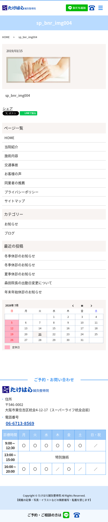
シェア (8, 108)
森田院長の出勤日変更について (28, 282)
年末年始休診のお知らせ (23, 291)
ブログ (9, 232)
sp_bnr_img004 (17, 95)
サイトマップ (14, 200)
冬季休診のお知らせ (19, 255)
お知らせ (11, 223)
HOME (6, 37)
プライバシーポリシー (21, 191)
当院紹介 (11, 146)
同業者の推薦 (14, 182)
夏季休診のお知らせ (19, 273)
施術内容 (11, 155)
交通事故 (11, 164)
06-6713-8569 (20, 423)
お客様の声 (12, 173)
